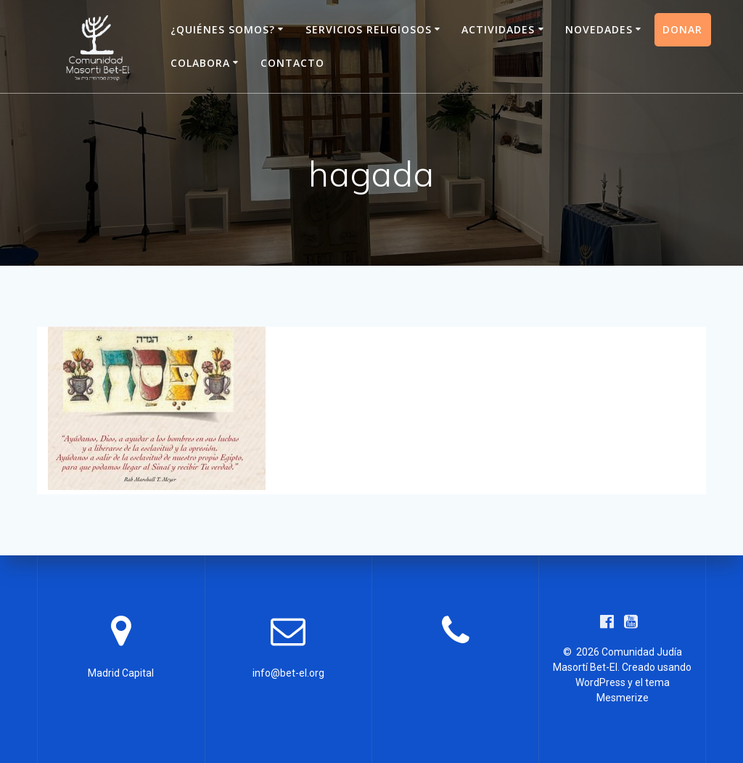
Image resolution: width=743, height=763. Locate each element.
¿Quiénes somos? (223, 29)
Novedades (599, 29)
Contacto (292, 63)
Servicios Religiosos (368, 29)
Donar (682, 29)
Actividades (498, 29)
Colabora (200, 63)
